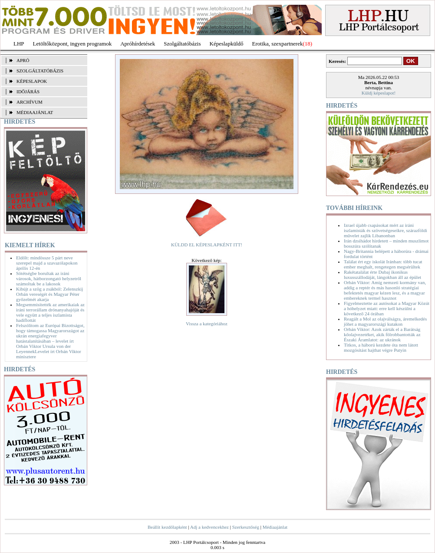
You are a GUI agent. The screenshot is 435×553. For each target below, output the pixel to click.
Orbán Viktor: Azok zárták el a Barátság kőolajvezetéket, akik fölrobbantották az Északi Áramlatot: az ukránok (382, 334)
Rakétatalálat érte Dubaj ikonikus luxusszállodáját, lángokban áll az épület (382, 274)
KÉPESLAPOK (31, 81)
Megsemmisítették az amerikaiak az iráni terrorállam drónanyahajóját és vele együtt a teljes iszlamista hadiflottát (50, 312)
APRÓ (22, 60)
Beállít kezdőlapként (167, 527)
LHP (18, 43)
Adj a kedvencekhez (209, 527)
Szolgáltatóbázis (182, 43)
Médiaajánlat (275, 527)
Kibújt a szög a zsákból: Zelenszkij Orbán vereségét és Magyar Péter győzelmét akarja (49, 294)
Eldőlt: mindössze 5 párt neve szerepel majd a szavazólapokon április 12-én (46, 263)
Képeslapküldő (227, 43)
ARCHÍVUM (29, 102)
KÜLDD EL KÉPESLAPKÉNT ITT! (206, 244)
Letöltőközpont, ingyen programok (72, 43)
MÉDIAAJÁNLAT (34, 112)
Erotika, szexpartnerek (277, 43)
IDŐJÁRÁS (28, 91)
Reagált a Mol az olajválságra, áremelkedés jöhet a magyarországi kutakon (385, 321)
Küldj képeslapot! (379, 92)
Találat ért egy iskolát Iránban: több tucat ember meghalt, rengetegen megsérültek (383, 264)
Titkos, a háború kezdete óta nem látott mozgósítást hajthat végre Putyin (381, 347)
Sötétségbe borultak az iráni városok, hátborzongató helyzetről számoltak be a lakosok (48, 278)
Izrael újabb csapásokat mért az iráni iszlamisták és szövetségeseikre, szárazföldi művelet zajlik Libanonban (385, 230)
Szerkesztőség (245, 527)
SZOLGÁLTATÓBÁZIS (39, 70)
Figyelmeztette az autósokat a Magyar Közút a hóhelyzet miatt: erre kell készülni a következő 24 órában (386, 308)
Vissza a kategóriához (206, 323)
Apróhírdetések (137, 43)
